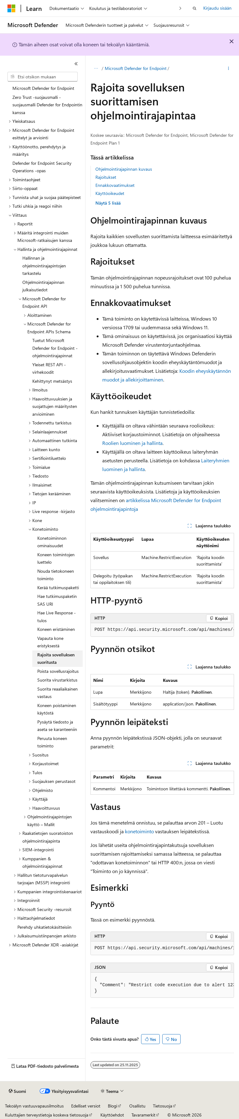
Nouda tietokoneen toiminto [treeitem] (55, 575)
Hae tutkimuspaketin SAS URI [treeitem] (57, 600)
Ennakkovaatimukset (115, 185)
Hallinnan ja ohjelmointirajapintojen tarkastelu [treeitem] (44, 265)
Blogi (112, 1106)
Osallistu (137, 1106)
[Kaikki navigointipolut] (95, 69)
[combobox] (42, 77)
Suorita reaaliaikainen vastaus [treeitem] (57, 693)
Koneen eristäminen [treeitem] (56, 629)
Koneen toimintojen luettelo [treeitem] (56, 558)
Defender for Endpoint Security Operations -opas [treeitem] (41, 167)
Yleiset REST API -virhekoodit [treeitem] (49, 368)
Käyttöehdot (112, 1115)
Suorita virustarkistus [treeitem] (57, 680)
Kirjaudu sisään (217, 8)
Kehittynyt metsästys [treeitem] (52, 381)
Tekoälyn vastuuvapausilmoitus (34, 1106)
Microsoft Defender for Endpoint (136, 68)
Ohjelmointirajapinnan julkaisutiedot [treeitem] (43, 286)
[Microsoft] (11, 8)
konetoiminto (139, 831)
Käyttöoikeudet (109, 193)
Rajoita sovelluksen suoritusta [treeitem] (56, 658)
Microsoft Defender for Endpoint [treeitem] (43, 88)
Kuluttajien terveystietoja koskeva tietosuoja (46, 1115)
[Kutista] (76, 63)
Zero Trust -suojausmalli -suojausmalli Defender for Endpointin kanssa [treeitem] (47, 104)
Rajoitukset (105, 177)
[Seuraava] (180, 8)
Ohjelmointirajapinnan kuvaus (123, 169)
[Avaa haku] (194, 8)
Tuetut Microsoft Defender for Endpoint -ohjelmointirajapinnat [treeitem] (55, 347)
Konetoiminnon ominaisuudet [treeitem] (52, 542)
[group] (162, 630)
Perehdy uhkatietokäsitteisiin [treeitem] (44, 927)
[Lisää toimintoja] (228, 69)
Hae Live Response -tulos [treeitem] (56, 616)
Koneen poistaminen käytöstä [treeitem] (56, 709)
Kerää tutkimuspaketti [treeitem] (58, 587)
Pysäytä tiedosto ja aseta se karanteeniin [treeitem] (57, 726)
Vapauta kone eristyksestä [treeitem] (50, 642)
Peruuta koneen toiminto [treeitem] (52, 742)
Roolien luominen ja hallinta (132, 443)
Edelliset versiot (85, 1106)
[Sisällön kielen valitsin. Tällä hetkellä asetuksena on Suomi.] (17, 1091)
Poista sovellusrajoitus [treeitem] (58, 671)
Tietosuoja (162, 1106)
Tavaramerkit (143, 1115)
